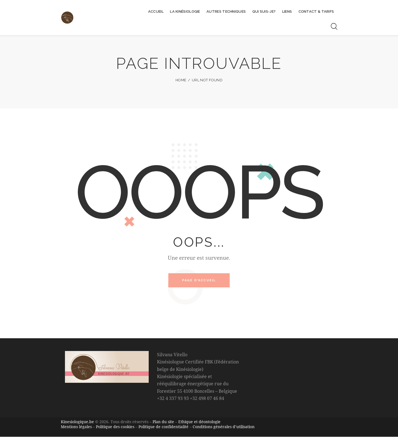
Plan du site (163, 422)
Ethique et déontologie (199, 422)
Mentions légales (76, 427)
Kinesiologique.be (77, 422)
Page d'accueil (199, 281)
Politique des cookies (115, 427)
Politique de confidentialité (163, 427)
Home (181, 80)
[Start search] (333, 26)
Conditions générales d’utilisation (224, 427)
